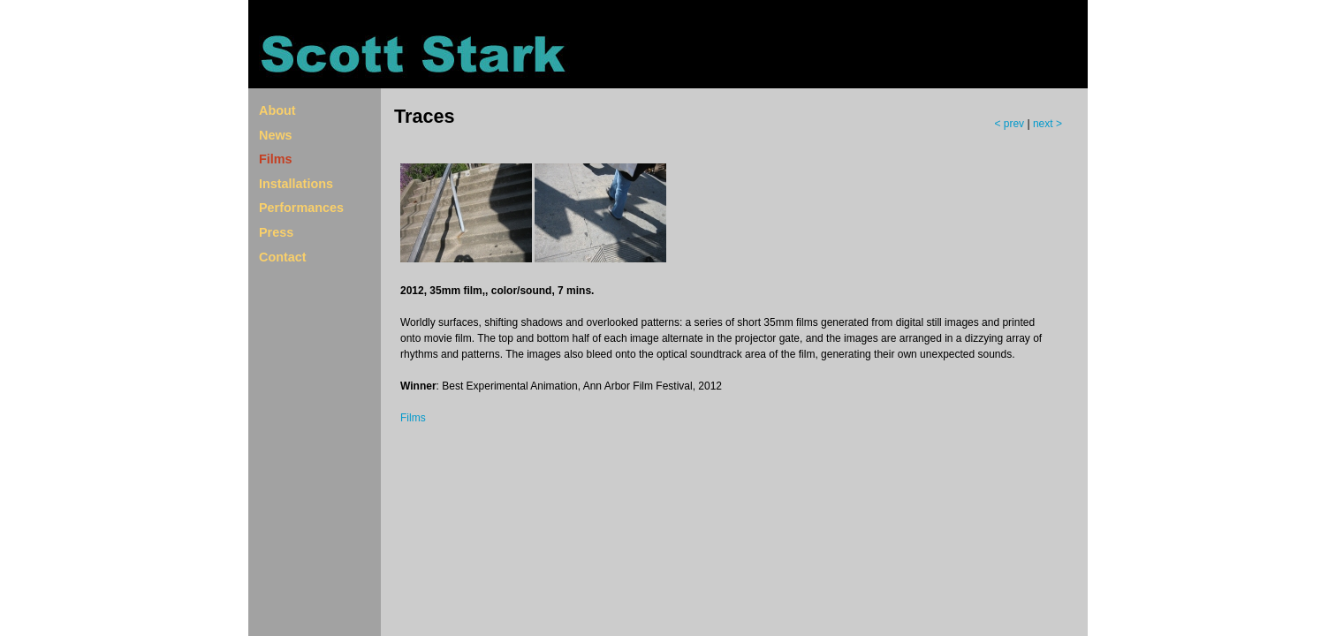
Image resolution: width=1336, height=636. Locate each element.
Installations (296, 184)
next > (1047, 123)
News (275, 135)
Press (276, 232)
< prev (1010, 123)
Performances (301, 208)
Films (275, 159)
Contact (283, 257)
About (277, 110)
